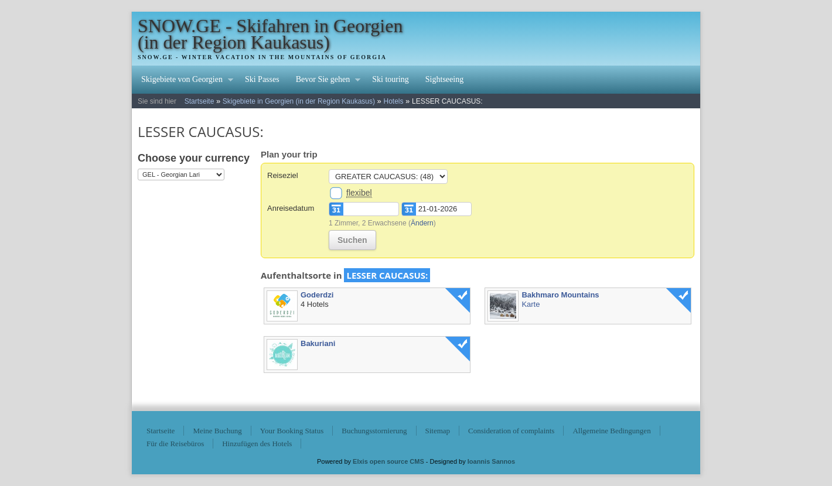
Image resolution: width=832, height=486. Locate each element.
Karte (530, 304)
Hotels (393, 101)
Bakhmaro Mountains (560, 294)
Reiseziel (282, 175)
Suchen (352, 240)
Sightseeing (444, 79)
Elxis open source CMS (388, 461)
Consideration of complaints (511, 430)
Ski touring (390, 79)
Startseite (199, 101)
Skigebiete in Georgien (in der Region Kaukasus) (299, 101)
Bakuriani (318, 343)
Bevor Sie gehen (324, 81)
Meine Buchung (217, 430)
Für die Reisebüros (175, 443)
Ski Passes (262, 79)
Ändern (422, 223)
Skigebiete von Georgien (183, 81)
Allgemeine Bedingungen (611, 430)
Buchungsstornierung (374, 430)
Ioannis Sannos (491, 461)
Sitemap (438, 430)
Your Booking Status (291, 430)
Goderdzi (317, 294)
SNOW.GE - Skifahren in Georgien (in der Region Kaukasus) (270, 34)
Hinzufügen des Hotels (257, 443)
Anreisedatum (290, 208)
